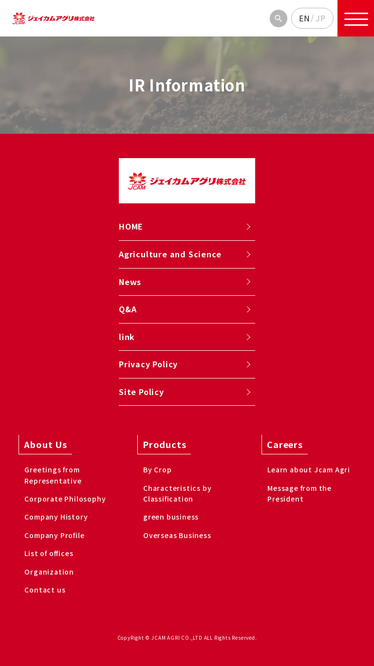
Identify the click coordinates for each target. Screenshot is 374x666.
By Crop (157, 469)
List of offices (48, 553)
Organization (49, 571)
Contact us (44, 589)
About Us (45, 444)
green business (171, 517)
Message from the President (299, 493)
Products (164, 444)
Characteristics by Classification (177, 493)
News (130, 282)
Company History (56, 517)
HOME (131, 226)
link (127, 336)
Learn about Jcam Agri (308, 469)
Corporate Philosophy (65, 499)
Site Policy (141, 391)
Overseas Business (177, 535)
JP (321, 18)
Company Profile (54, 535)
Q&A (127, 309)
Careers (285, 444)
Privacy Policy (148, 364)
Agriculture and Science (170, 254)
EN (304, 18)
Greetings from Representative (52, 475)
